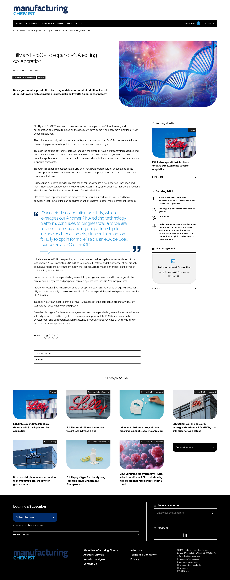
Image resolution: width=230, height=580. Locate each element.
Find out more (21, 535)
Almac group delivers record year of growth (177, 210)
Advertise (136, 550)
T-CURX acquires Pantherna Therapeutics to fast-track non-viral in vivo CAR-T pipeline (177, 200)
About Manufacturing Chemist (101, 550)
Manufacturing (50, 442)
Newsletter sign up (94, 559)
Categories (31, 23)
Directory (72, 23)
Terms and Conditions (143, 554)
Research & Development (24, 77)
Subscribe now (184, 447)
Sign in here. (38, 525)
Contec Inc (164, 216)
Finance (41, 77)
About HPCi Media (93, 554)
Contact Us (90, 563)
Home (19, 23)
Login (208, 23)
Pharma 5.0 (48, 23)
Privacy (134, 559)
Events (60, 23)
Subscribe (191, 23)
